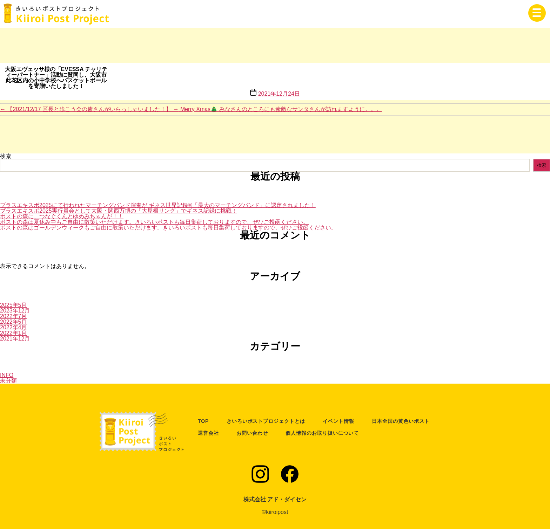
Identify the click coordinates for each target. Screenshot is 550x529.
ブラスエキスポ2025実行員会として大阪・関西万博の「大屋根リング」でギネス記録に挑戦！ (118, 211)
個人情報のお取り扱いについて (322, 433)
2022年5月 (13, 322)
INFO (6, 375)
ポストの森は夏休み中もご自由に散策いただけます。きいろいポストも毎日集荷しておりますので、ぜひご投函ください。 (154, 222)
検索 (5, 156)
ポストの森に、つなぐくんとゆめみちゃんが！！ (61, 216)
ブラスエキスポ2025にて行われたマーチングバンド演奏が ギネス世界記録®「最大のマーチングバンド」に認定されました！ (158, 205)
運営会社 (208, 433)
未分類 (8, 381)
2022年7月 (13, 316)
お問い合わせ (252, 433)
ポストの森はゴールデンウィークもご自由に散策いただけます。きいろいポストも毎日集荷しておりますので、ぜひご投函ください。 (168, 228)
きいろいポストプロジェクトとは (266, 421)
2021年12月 (15, 339)
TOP (203, 421)
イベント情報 (338, 421)
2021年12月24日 (279, 94)
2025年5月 (13, 305)
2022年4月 (13, 327)
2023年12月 (15, 311)
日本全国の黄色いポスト (400, 421)
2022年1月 (13, 333)
